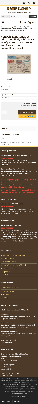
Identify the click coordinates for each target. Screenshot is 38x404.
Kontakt (4, 275)
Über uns (5, 294)
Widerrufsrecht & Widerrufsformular (14, 265)
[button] (5, 16)
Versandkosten (32, 105)
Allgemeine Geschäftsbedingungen (14, 255)
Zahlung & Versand (8, 259)
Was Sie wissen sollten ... (10, 288)
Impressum (5, 272)
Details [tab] (5, 128)
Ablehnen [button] (16, 401)
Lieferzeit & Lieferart (8, 262)
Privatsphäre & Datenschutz (11, 268)
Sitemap (4, 298)
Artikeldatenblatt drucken (10, 95)
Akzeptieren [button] (6, 401)
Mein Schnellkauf (7, 291)
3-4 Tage (9, 87)
